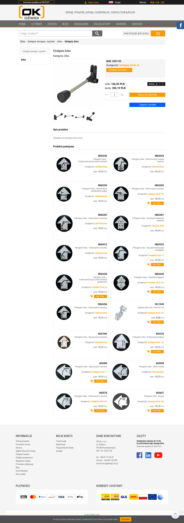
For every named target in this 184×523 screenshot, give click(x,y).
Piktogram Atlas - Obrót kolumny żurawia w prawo (148, 160)
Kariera (19, 447)
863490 (103, 363)
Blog (17, 467)
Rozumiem (125, 519)
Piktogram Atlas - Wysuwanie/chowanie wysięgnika (148, 249)
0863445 (159, 273)
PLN (152, 2)
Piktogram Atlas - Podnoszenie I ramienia (91, 248)
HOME (22, 24)
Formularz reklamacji (24, 464)
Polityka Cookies (22, 454)
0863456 (102, 304)
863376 (160, 333)
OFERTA (52, 24)
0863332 (102, 155)
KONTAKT (137, 24)
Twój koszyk (61, 441)
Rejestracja (60, 444)
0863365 (159, 185)
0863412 (102, 244)
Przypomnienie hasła (64, 447)
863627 (160, 392)
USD (162, 2)
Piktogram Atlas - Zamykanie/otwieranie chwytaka (148, 219)
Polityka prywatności (24, 457)
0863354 (102, 185)
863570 (103, 392)
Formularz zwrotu (23, 444)
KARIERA (121, 24)
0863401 (159, 214)
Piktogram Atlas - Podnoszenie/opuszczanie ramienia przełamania (93, 279)
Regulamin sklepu (23, 461)
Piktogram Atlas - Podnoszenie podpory (148, 337)
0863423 (159, 244)
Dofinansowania (22, 441)
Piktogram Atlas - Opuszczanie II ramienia (90, 337)
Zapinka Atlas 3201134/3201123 (151, 307)
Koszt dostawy (22, 471)
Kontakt (59, 451)
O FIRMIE (36, 24)
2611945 (159, 304)
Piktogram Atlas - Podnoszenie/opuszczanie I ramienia (92, 160)
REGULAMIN (81, 24)
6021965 (102, 333)
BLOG (65, 24)
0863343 (159, 155)
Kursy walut (20, 474)
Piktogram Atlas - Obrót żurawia (151, 366)
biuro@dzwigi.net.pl (110, 463)
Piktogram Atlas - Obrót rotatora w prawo (148, 189)
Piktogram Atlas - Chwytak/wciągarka (149, 277)
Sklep (22, 41)
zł (156, 84)
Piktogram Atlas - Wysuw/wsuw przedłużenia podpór (94, 190)
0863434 (102, 273)
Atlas (59, 41)
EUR (157, 2)
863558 (160, 363)
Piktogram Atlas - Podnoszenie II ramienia (90, 218)
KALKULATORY (102, 24)
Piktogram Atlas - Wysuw (154, 396)
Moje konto (93, 2)
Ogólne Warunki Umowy (26, 451)
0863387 (102, 214)
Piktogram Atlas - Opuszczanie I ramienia (91, 366)
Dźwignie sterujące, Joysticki (41, 41)
